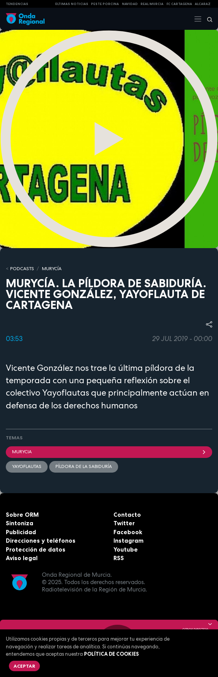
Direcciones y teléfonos (41, 540)
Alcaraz (203, 4)
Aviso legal (22, 558)
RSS (118, 558)
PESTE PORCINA (105, 4)
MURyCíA (52, 269)
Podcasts (22, 269)
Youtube (125, 549)
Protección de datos (35, 549)
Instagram (128, 540)
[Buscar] (207, 19)
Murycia (109, 452)
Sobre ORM (22, 514)
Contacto (127, 514)
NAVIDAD (130, 4)
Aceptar (24, 666)
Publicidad (21, 532)
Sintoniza (19, 523)
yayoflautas (26, 466)
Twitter (124, 523)
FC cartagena (179, 4)
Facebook (127, 532)
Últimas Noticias (71, 4)
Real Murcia (152, 4)
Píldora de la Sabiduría (83, 466)
